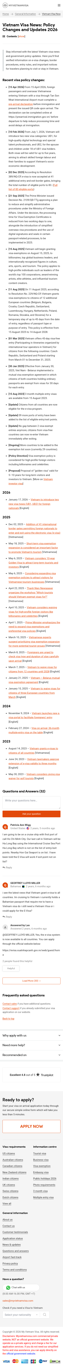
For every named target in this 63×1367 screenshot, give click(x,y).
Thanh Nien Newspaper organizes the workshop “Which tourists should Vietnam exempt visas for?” (31, 592)
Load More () (31, 981)
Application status (13, 1238)
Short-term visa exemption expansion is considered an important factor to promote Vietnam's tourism (33, 548)
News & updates (12, 1244)
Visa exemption (42, 1166)
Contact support (11, 1008)
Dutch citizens (10, 1197)
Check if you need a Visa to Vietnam (23, 1307)
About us (8, 1219)
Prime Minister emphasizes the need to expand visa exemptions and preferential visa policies (34, 627)
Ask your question (31, 813)
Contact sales (10, 1003)
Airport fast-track (12, 1257)
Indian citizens (11, 1178)
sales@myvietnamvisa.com (18, 1300)
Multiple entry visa (43, 1197)
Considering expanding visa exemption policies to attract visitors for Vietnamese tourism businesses (32, 577)
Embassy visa (41, 1172)
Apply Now (31, 1126)
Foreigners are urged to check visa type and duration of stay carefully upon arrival (34, 656)
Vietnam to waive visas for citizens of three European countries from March (34, 693)
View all (7, 1203)
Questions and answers (16, 1250)
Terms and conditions (15, 1269)
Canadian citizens (12, 1166)
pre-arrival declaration (21, 104)
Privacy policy (10, 1263)
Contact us (9, 1225)
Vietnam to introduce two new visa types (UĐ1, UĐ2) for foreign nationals (34, 504)
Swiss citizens (10, 1191)
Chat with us (15, 1287)
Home (6, 14)
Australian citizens (13, 1159)
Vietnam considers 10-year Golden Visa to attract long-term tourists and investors (33, 562)
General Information (25, 14)
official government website (20, 1353)
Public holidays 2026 (44, 1178)
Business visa (41, 1159)
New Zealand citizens (14, 1172)
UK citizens (9, 1184)
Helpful (11, 968)
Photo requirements (44, 1184)
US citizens (9, 1153)
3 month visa (40, 1191)
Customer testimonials (15, 1232)
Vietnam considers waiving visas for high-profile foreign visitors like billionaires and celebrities (33, 611)
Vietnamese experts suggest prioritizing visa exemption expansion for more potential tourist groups (34, 641)
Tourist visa (39, 1153)
